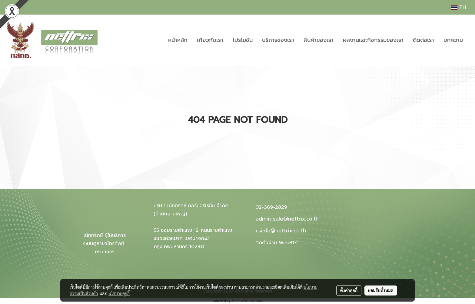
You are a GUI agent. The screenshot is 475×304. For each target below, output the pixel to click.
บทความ (453, 40)
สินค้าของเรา (319, 40)
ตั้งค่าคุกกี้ (348, 290)
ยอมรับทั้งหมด (381, 290)
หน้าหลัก (178, 40)
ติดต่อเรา (423, 40)
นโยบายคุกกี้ (119, 293)
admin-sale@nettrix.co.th (287, 219)
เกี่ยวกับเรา (210, 40)
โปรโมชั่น (243, 40)
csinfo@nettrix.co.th (281, 231)
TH (458, 7)
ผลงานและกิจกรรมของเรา (373, 40)
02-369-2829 (271, 207)
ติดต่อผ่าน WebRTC (277, 242)
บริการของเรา (278, 40)
